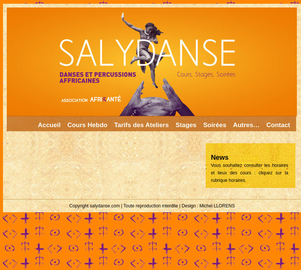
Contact (278, 125)
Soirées (214, 125)
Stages (186, 125)
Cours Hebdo (87, 125)
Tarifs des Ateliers (141, 125)
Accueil (49, 125)
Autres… (246, 125)
